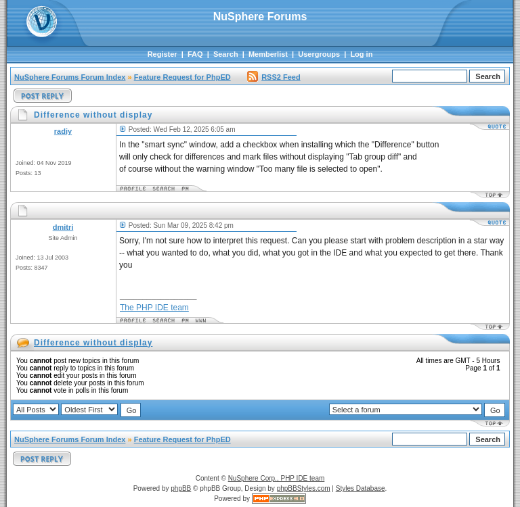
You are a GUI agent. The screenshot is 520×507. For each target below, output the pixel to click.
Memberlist (268, 54)
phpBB (181, 488)
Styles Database (360, 488)
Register (162, 54)
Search (225, 54)
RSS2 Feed (273, 77)
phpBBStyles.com (303, 488)
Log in (361, 54)
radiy (63, 131)
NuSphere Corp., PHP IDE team (276, 478)
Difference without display (93, 342)
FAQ (195, 54)
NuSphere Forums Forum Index (69, 77)
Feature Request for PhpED (182, 77)
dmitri (63, 227)
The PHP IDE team (154, 307)
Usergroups (319, 54)
